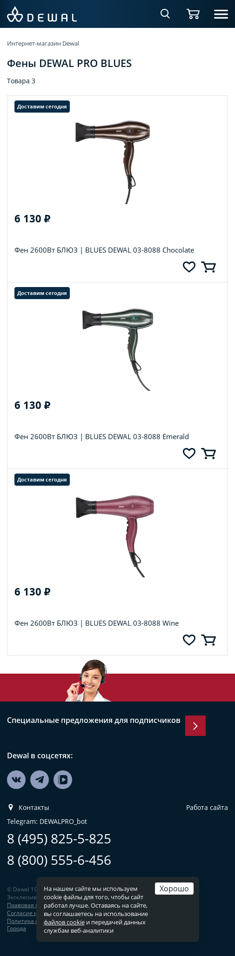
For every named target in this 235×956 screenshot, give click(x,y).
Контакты (34, 807)
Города (16, 928)
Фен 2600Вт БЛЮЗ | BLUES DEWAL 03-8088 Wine (96, 623)
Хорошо (174, 888)
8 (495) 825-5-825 (59, 838)
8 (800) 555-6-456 (59, 860)
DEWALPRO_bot (63, 821)
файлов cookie (64, 922)
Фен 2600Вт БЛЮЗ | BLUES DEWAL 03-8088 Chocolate (104, 249)
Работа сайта (207, 807)
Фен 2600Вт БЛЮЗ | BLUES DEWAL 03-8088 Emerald (101, 436)
